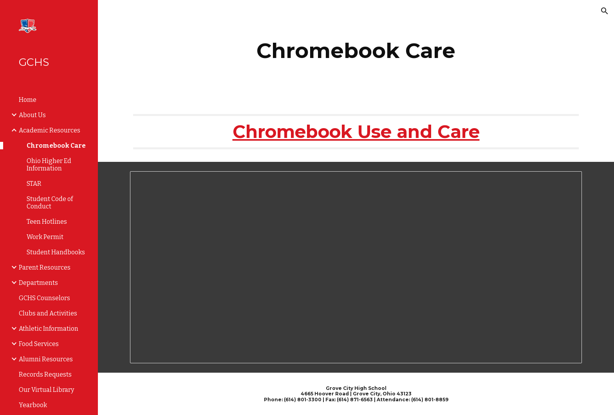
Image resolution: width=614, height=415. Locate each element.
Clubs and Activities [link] (48, 313)
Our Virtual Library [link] (46, 389)
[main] (356, 50)
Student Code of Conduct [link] (50, 202)
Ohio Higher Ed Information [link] (49, 164)
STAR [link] (34, 183)
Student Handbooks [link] (56, 252)
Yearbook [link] (33, 405)
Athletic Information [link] (48, 328)
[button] (604, 11)
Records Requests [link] (45, 374)
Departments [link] (38, 282)
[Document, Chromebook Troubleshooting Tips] (356, 267)
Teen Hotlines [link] (47, 221)
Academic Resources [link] (49, 130)
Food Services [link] (39, 344)
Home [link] (27, 99)
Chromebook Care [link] (56, 145)
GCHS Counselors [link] (44, 298)
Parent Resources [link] (44, 267)
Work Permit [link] (45, 237)
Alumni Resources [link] (46, 359)
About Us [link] (32, 115)
